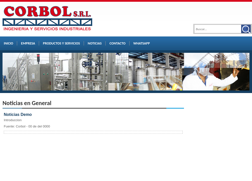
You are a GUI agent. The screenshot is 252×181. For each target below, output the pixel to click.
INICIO (8, 43)
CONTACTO (117, 43)
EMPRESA (28, 43)
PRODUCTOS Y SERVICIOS (61, 43)
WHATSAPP (141, 43)
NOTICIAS (95, 43)
